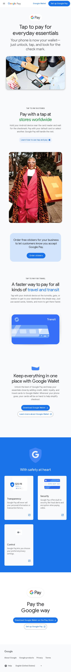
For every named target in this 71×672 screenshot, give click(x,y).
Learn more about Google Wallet (35, 414)
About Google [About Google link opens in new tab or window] (10, 658)
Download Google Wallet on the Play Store (35, 620)
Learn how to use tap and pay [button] (35, 140)
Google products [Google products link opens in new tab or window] (26, 658)
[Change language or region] (29, 665)
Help (8, 665)
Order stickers (36, 255)
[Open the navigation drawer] (4, 3)
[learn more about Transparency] (18, 498)
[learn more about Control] (18, 545)
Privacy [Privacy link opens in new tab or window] (40, 658)
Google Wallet (39, 3)
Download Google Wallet (35, 408)
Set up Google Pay (59, 3)
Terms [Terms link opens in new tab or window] (48, 658)
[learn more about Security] (52, 498)
